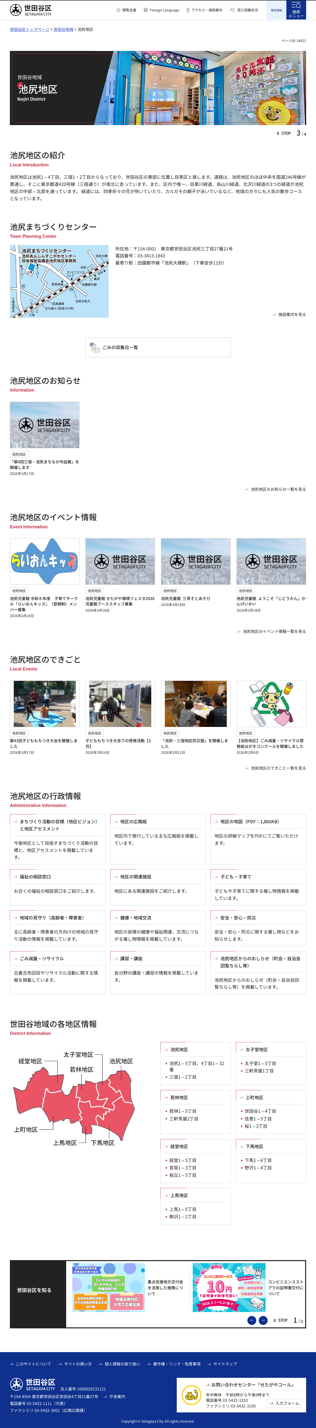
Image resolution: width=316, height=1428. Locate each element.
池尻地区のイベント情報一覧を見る (274, 630)
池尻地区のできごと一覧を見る (278, 767)
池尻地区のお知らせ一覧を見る (278, 488)
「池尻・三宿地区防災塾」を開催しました (194, 742)
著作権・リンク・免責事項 (176, 1363)
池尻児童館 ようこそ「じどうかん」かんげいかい (271, 600)
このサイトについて (33, 1363)
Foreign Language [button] (164, 9)
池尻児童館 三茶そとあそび (185, 598)
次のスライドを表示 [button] (267, 1319)
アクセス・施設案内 (207, 10)
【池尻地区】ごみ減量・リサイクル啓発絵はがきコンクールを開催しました (270, 742)
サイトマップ (225, 1363)
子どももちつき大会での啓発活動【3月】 (118, 742)
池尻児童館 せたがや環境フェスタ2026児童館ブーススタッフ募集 (120, 600)
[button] (126, 10)
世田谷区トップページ (29, 28)
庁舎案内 (117, 1395)
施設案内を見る (292, 313)
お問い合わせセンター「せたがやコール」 (253, 1384)
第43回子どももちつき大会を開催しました (44, 742)
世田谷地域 (63, 28)
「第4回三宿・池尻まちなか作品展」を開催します (44, 463)
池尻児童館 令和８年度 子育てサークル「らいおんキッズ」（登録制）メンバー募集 (44, 603)
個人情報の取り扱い (122, 1363)
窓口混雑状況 (247, 10)
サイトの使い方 (78, 1363)
